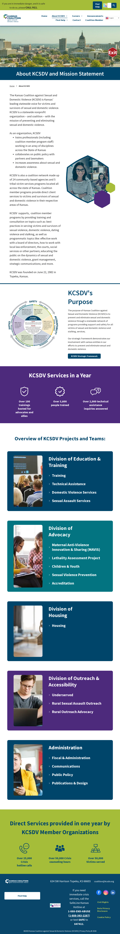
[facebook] (98, 893)
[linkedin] (112, 893)
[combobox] (109, 5)
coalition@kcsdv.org (104, 881)
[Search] (113, 5)
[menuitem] (44, 16)
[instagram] (105, 893)
